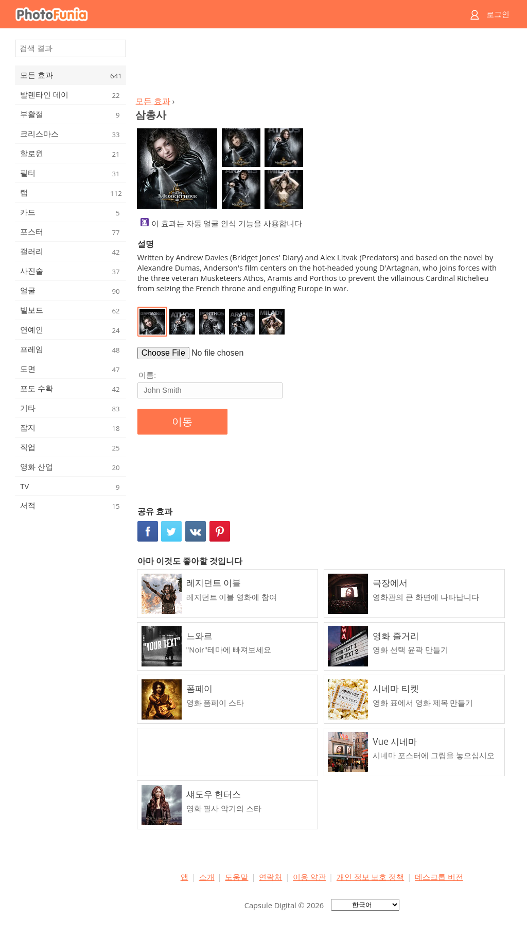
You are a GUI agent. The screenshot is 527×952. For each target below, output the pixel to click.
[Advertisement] (321, 65)
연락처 (270, 877)
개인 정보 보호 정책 (370, 877)
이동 (182, 421)
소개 (207, 877)
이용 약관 (309, 877)
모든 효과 (152, 101)
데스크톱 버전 (439, 877)
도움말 (236, 877)
